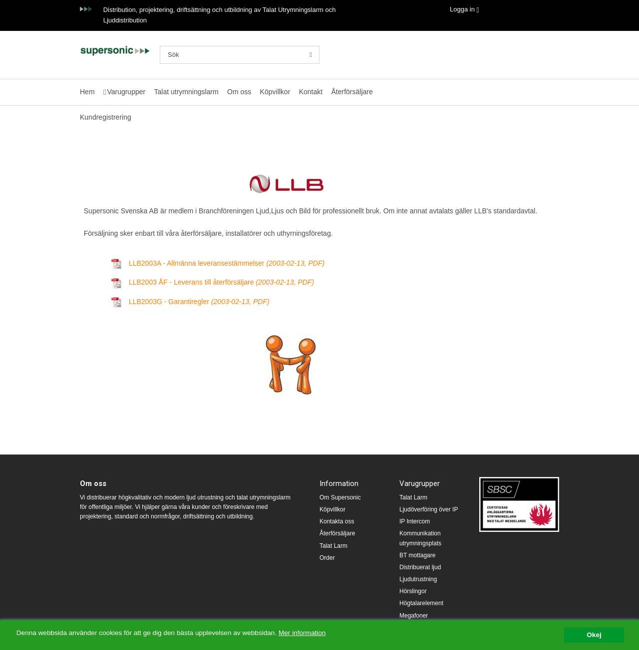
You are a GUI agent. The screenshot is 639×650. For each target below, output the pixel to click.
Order (327, 557)
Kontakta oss (337, 521)
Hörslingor (413, 591)
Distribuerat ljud (420, 567)
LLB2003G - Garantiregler (199, 302)
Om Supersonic (340, 497)
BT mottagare (417, 555)
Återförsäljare (351, 92)
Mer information (302, 633)
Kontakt (310, 92)
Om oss (239, 92)
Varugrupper (126, 92)
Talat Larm (333, 545)
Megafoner (413, 615)
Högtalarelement (421, 603)
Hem (87, 92)
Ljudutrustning (418, 579)
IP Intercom (414, 521)
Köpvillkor (275, 92)
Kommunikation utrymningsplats (420, 538)
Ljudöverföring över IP (428, 509)
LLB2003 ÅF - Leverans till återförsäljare (221, 282)
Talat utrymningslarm (186, 92)
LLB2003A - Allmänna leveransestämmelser (226, 263)
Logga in (462, 9)
